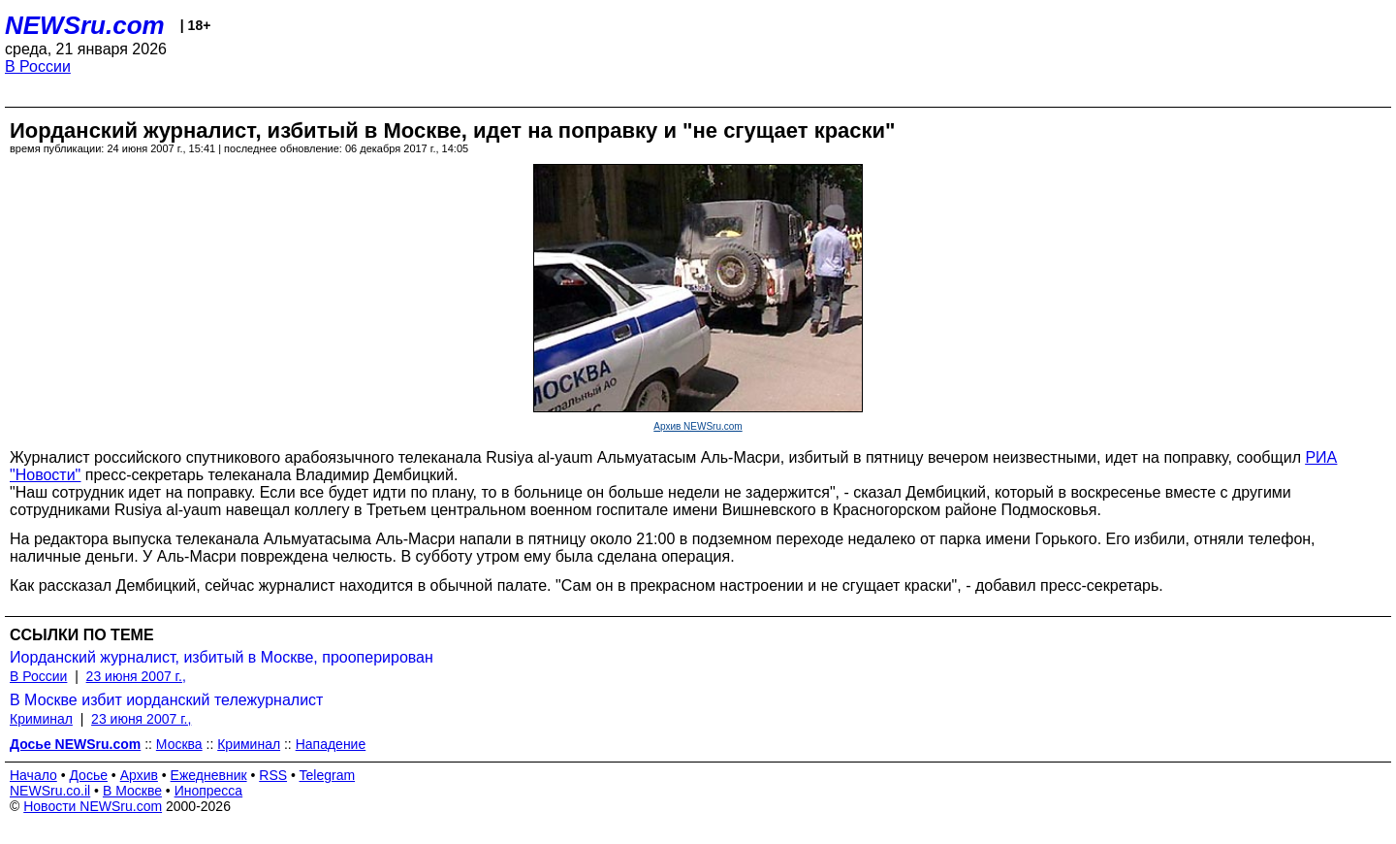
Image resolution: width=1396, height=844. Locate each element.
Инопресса (208, 790)
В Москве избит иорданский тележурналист (166, 700)
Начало (33, 775)
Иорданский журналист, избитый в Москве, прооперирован (221, 657)
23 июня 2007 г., (136, 676)
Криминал (41, 719)
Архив (139, 775)
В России (38, 66)
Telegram (328, 775)
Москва (179, 744)
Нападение (331, 744)
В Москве (132, 790)
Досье (88, 775)
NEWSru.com (85, 25)
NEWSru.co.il (50, 790)
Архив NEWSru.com (697, 426)
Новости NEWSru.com (92, 806)
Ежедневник (209, 775)
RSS (273, 775)
